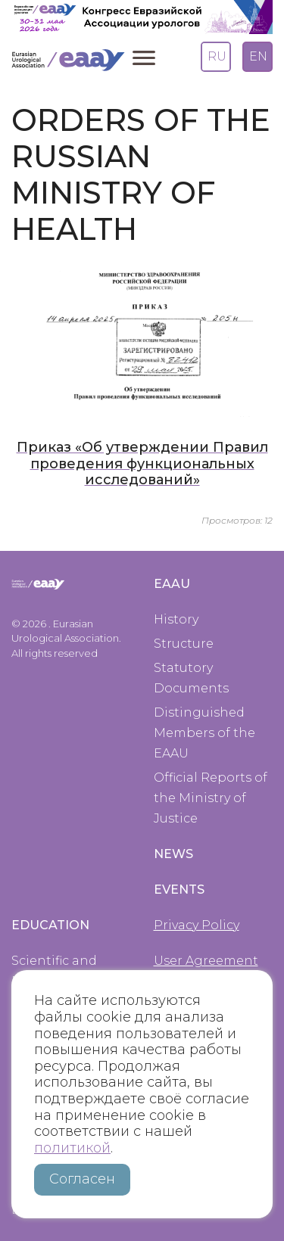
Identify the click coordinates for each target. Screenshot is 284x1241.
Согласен (82, 1179)
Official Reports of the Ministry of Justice (210, 798)
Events (179, 889)
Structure (184, 643)
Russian (215, 50)
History (176, 619)
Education (50, 925)
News (173, 854)
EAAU (172, 584)
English (256, 50)
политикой (72, 1148)
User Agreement (206, 960)
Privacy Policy (196, 925)
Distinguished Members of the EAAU (204, 732)
